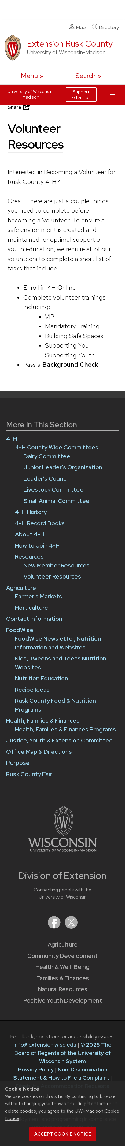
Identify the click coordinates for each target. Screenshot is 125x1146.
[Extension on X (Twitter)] (71, 927)
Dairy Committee (47, 456)
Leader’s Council (46, 478)
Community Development (62, 956)
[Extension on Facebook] (55, 927)
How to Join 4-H (37, 545)
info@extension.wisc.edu (44, 1044)
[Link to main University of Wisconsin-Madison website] (62, 850)
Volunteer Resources (52, 576)
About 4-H (29, 534)
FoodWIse (19, 630)
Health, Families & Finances (42, 720)
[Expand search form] (88, 76)
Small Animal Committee (57, 501)
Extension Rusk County (70, 43)
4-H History (31, 512)
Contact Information (34, 619)
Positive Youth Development (62, 1000)
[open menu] (32, 75)
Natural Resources (62, 989)
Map (77, 27)
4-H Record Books (40, 523)
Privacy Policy (36, 1069)
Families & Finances (62, 978)
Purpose (18, 763)
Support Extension (81, 94)
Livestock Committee (53, 489)
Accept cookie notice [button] (62, 1134)
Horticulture (31, 608)
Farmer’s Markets (38, 596)
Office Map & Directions (39, 752)
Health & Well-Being (62, 967)
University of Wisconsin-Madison (30, 94)
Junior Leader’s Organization (63, 467)
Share (19, 107)
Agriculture (63, 944)
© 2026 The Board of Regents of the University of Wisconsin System (63, 1053)
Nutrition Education (41, 678)
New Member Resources (57, 565)
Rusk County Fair (29, 774)
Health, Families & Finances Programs (65, 729)
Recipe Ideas (32, 690)
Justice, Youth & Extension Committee (59, 740)
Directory (105, 27)
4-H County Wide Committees (56, 447)
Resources (29, 556)
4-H (11, 439)
